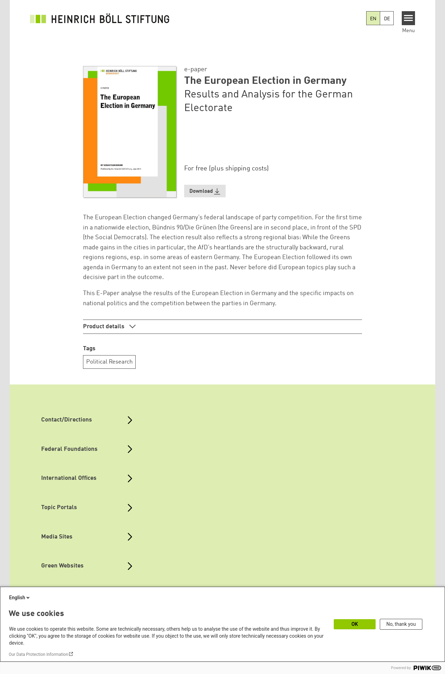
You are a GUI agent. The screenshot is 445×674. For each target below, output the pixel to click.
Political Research (109, 362)
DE (387, 18)
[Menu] (408, 18)
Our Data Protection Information (38, 654)
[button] (205, 191)
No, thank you (401, 624)
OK (355, 624)
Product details (104, 327)
